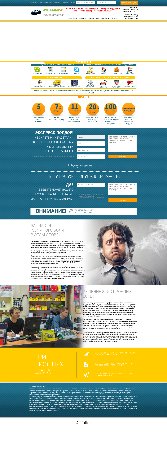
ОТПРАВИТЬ (122, 156)
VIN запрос (34, 3)
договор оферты (53, 410)
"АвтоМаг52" (89, 93)
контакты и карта (68, 3)
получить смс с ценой (129, 3)
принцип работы (46, 3)
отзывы (57, 3)
